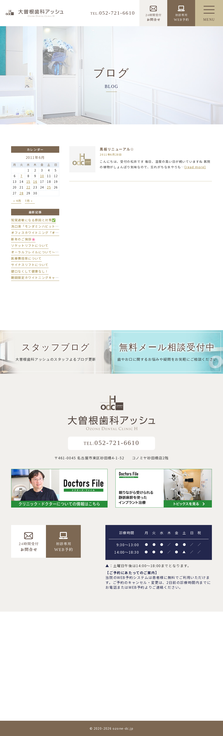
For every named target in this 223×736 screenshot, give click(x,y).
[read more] (195, 167)
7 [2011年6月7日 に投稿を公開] (21, 176)
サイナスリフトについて (30, 264)
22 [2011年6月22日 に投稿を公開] (28, 187)
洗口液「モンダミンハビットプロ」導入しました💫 (50, 226)
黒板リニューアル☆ (117, 149)
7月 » (28, 201)
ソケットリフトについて (30, 245)
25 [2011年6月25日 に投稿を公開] (49, 187)
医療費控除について (26, 258)
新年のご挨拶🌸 (23, 239)
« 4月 (17, 201)
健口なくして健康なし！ (30, 271)
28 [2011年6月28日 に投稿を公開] (21, 193)
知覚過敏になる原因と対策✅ (33, 220)
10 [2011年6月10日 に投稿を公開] (42, 176)
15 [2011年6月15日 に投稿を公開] (28, 181)
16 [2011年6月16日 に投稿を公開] (35, 181)
